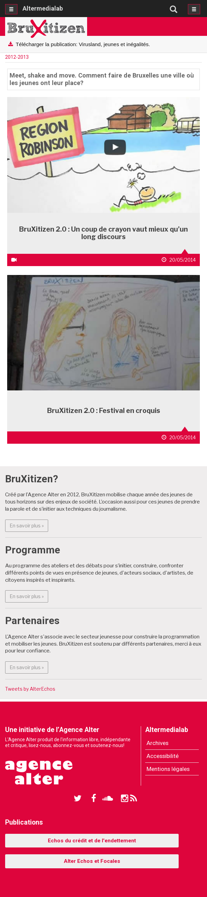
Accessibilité (163, 756)
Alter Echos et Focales (92, 861)
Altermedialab (43, 8)
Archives (157, 743)
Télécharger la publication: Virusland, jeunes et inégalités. (83, 44)
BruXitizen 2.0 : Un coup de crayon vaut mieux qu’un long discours (103, 233)
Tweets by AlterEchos (30, 689)
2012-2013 (17, 57)
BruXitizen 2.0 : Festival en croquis (103, 410)
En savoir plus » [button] (29, 525)
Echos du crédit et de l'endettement (92, 841)
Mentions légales (168, 768)
